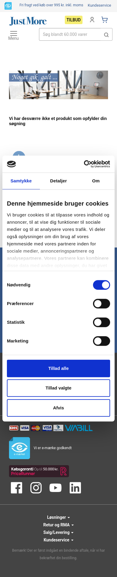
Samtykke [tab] (21, 180)
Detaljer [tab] (58, 180)
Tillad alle (58, 368)
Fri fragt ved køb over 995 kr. (51, 5)
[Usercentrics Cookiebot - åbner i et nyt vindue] (84, 164)
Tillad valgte (58, 387)
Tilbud (74, 19)
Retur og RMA (58, 524)
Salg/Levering (59, 532)
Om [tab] (96, 180)
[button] (106, 34)
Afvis (58, 407)
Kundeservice (99, 5)
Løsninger (58, 517)
